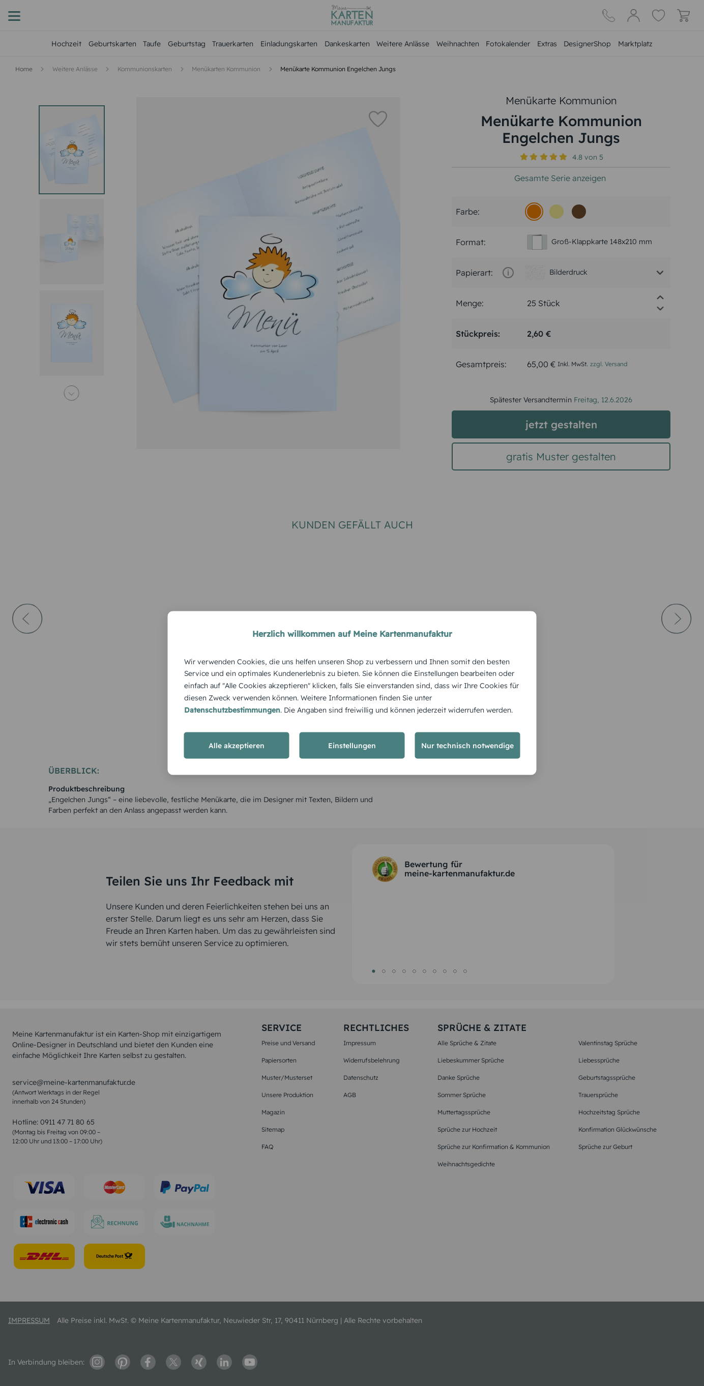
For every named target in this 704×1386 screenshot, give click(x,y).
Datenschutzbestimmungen (232, 709)
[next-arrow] (676, 646)
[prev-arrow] (27, 646)
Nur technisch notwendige (467, 745)
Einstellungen (352, 745)
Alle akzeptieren (237, 745)
